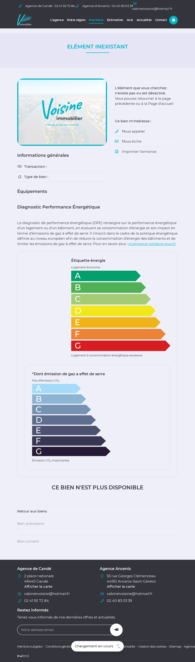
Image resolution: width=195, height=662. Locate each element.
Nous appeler (133, 131)
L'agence (57, 20)
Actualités (144, 20)
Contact (161, 20)
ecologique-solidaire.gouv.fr (152, 244)
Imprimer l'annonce (139, 151)
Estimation (115, 20)
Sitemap (175, 646)
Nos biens (96, 20)
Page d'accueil (160, 103)
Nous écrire (131, 141)
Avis (130, 20)
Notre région (76, 20)
